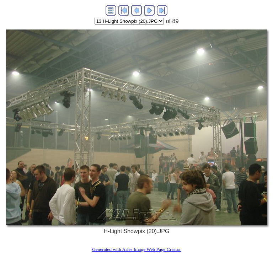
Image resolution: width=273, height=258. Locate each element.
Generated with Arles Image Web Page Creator (136, 249)
